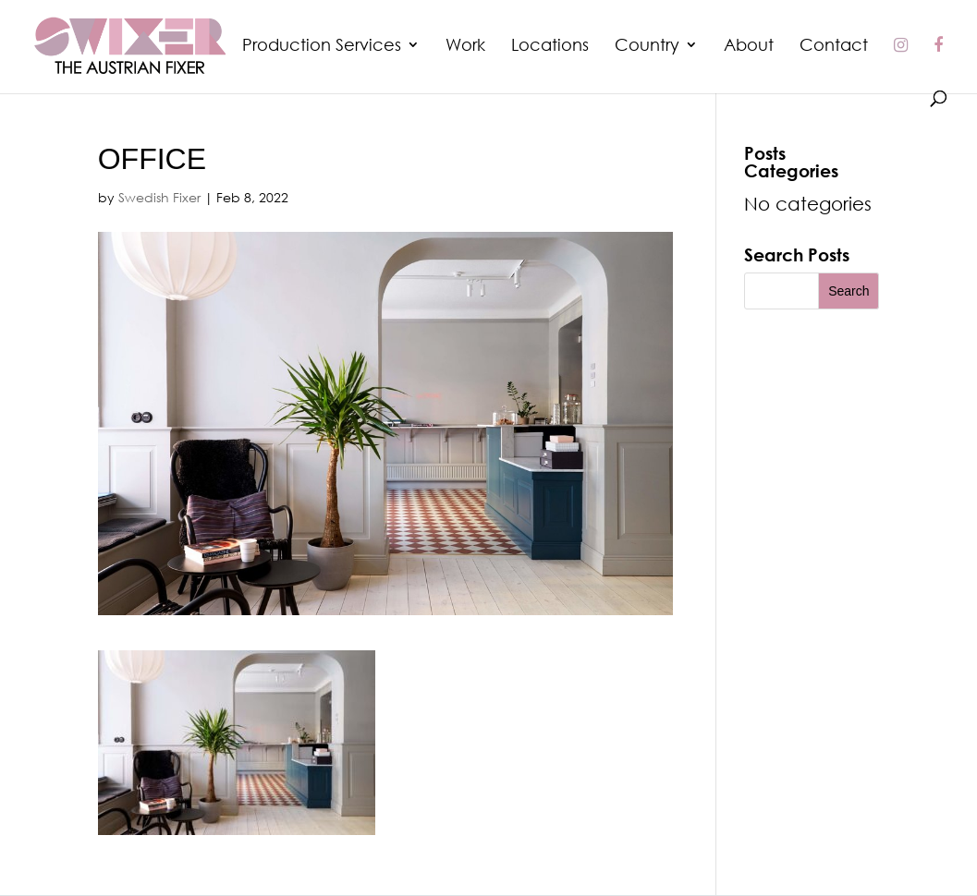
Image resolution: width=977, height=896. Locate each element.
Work (465, 46)
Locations (550, 46)
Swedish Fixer (159, 197)
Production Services (321, 46)
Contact (834, 46)
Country (647, 46)
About (749, 46)
